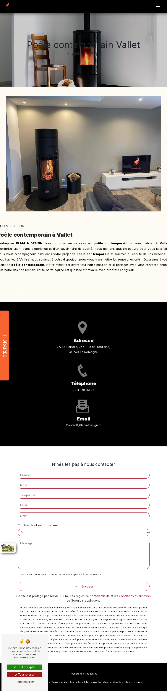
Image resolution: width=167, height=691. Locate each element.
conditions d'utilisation (135, 592)
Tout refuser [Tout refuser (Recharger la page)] (24, 674)
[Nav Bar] (158, 6)
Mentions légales (96, 682)
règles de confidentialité (93, 592)
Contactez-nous (83, 296)
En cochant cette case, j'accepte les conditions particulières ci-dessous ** (63, 570)
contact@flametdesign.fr (83, 421)
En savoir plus (83, 286)
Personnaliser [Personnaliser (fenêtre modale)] (24, 681)
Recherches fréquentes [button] (83, 673)
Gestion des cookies (127, 682)
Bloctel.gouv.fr (59, 647)
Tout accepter (24, 667)
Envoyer (87, 582)
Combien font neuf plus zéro (38, 521)
